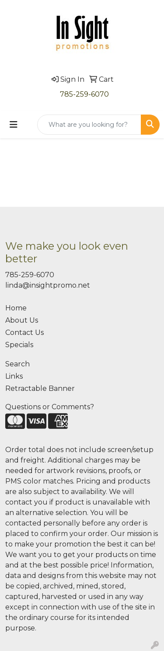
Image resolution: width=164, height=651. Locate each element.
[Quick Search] (89, 125)
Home (16, 308)
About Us (21, 320)
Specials (19, 345)
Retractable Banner (40, 388)
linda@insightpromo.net (47, 285)
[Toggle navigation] (13, 124)
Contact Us (24, 332)
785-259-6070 (84, 94)
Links (14, 376)
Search (17, 364)
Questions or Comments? (49, 407)
